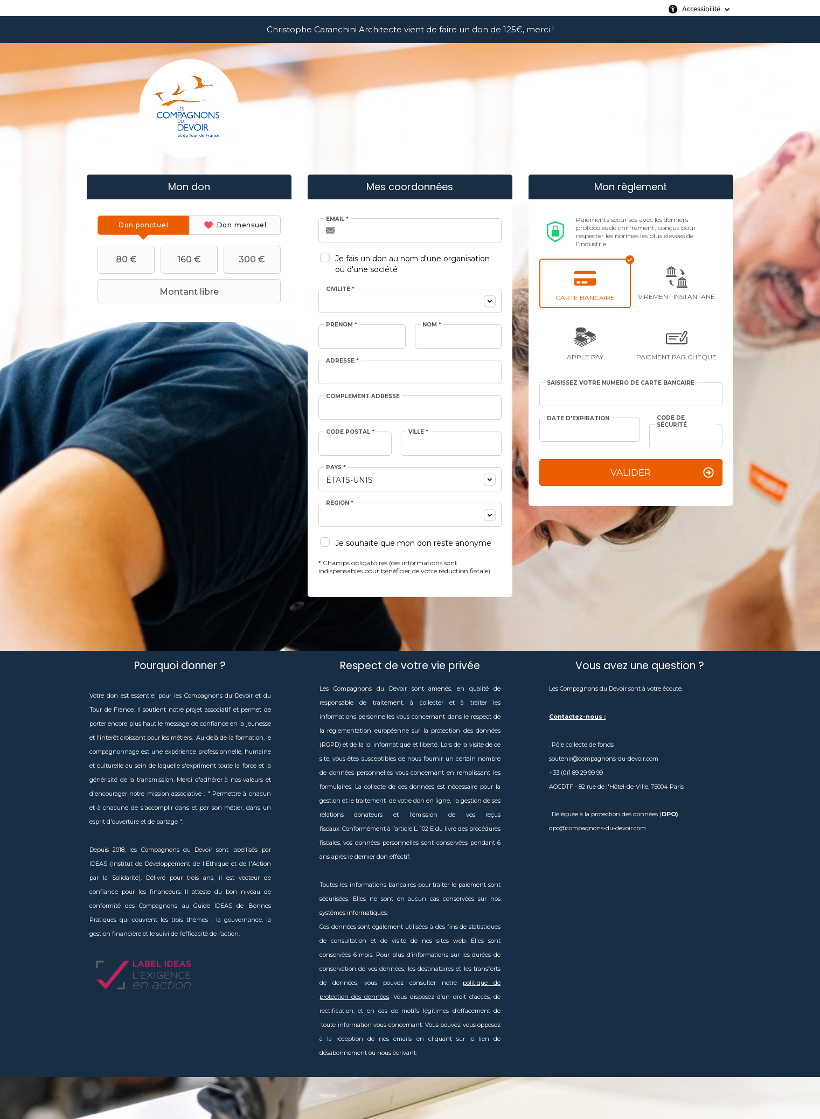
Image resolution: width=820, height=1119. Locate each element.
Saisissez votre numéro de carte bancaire (620, 383)
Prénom (341, 325)
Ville (418, 432)
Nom (431, 325)
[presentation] (143, 225)
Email (337, 219)
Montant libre (159, 291)
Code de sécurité (672, 421)
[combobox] (410, 301)
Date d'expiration (578, 418)
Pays (336, 467)
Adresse (342, 361)
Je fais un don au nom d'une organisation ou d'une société (412, 264)
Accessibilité (701, 9)
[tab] (143, 225)
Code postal (350, 432)
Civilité (340, 289)
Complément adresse (363, 396)
